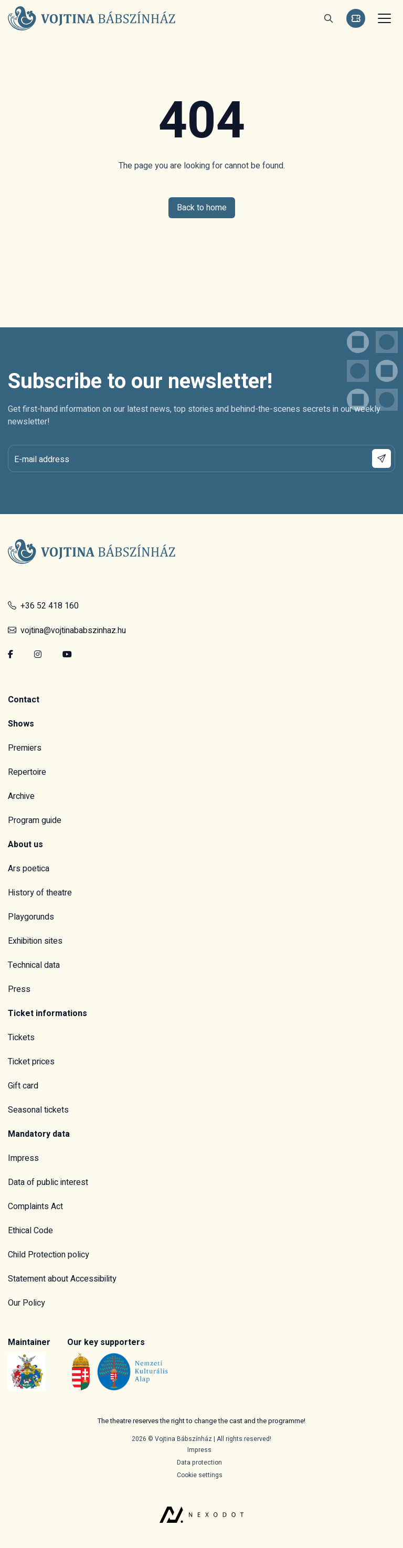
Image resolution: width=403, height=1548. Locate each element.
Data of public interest (48, 1182)
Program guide (34, 820)
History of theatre (40, 893)
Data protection (199, 1462)
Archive (21, 796)
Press (19, 989)
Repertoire (27, 772)
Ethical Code (30, 1230)
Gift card (23, 1086)
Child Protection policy (48, 1254)
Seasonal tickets (38, 1110)
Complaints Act (35, 1206)
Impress (23, 1158)
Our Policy (26, 1303)
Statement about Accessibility (62, 1279)
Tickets (21, 1037)
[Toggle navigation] (383, 18)
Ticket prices (31, 1061)
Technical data (34, 965)
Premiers (24, 748)
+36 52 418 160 (43, 606)
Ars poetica (28, 868)
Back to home (202, 207)
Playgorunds (31, 917)
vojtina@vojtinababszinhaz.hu (67, 630)
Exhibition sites (35, 941)
